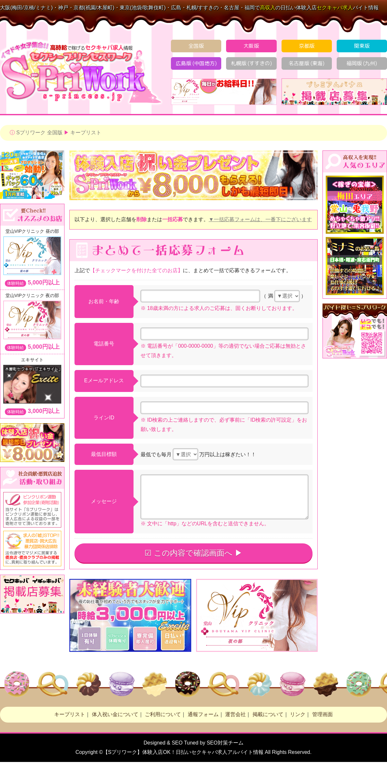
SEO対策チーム (225, 742)
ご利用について (163, 714)
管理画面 (322, 714)
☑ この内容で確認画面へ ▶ (193, 553)
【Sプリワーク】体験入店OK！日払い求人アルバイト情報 (183, 752)
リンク (297, 714)
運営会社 (235, 714)
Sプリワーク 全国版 (39, 132)
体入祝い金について (115, 714)
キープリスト (85, 132)
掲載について (268, 714)
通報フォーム (203, 714)
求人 (335, 7)
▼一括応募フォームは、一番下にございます (260, 219)
